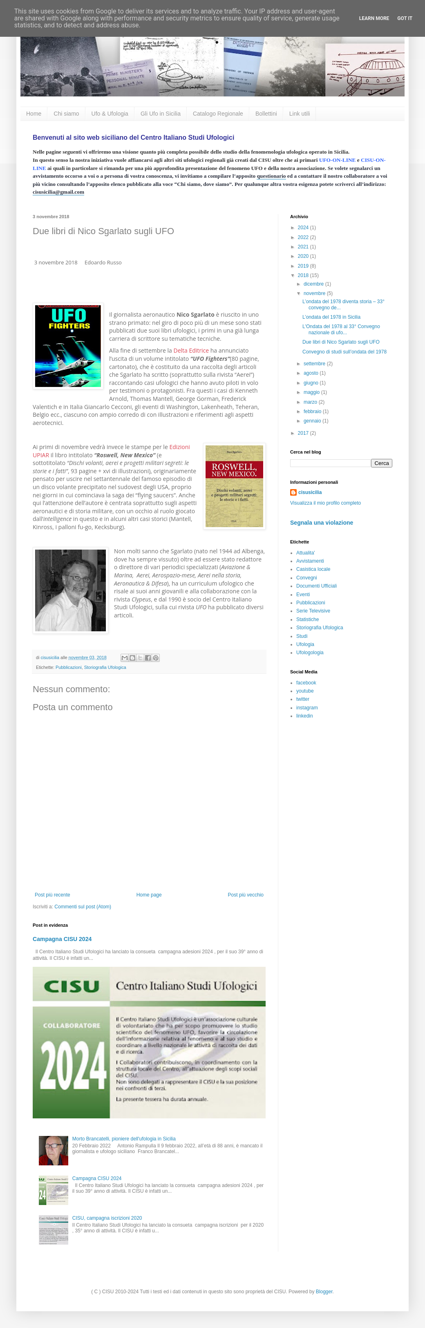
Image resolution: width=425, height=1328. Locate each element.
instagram (307, 708)
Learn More (374, 18)
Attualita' (305, 553)
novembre (315, 293)
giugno (312, 383)
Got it (404, 18)
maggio (312, 392)
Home (33, 113)
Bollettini (266, 113)
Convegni (306, 578)
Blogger (324, 1291)
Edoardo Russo (103, 262)
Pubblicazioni (69, 667)
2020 (304, 256)
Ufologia (305, 644)
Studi (301, 636)
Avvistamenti (310, 561)
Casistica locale (313, 569)
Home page (149, 895)
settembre (315, 364)
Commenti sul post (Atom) (82, 907)
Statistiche (307, 619)
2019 (304, 266)
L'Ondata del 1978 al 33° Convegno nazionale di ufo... (341, 329)
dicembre (314, 284)
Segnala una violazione (321, 522)
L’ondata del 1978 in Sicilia (331, 317)
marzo (311, 402)
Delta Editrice (191, 350)
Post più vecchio (246, 895)
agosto (312, 373)
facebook (306, 683)
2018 (304, 275)
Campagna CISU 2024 (62, 939)
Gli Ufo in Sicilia (161, 113)
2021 (304, 247)
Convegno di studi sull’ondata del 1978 (344, 352)
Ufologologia (310, 652)
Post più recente (52, 895)
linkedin (304, 716)
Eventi (303, 594)
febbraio (313, 411)
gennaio (313, 421)
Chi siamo (66, 113)
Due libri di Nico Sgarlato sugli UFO (341, 342)
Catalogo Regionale (218, 113)
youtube (305, 691)
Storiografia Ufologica (105, 667)
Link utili (299, 113)
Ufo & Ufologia (110, 113)
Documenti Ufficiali (316, 586)
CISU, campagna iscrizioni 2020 (107, 1218)
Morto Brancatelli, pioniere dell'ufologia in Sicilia (124, 1139)
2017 (304, 433)
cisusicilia (310, 492)
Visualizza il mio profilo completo (325, 503)
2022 (304, 237)
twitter (302, 699)
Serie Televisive (313, 611)
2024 (304, 227)
